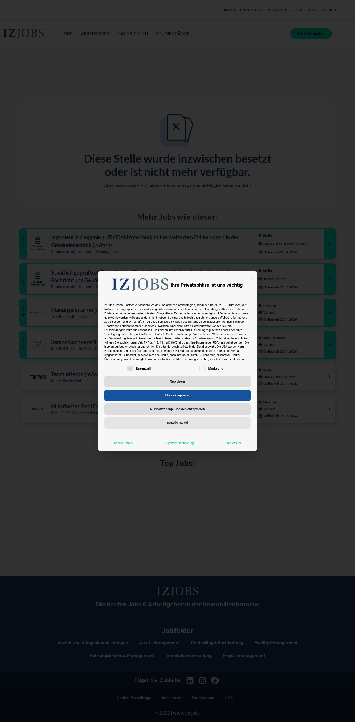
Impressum (233, 443)
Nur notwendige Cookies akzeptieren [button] (177, 409)
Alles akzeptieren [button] (178, 395)
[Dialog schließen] (250, 277)
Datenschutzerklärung (179, 443)
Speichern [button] (177, 381)
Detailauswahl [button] (177, 423)
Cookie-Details (123, 443)
